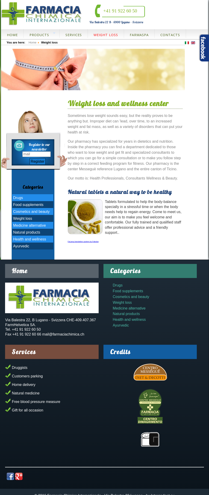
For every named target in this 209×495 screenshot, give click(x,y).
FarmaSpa (139, 35)
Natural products (26, 232)
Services (73, 35)
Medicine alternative (29, 225)
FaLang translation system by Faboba (83, 241)
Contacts (170, 35)
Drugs (18, 198)
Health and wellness (29, 239)
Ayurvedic (21, 246)
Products (39, 35)
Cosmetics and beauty (31, 212)
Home (12, 35)
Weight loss (106, 35)
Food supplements (28, 205)
